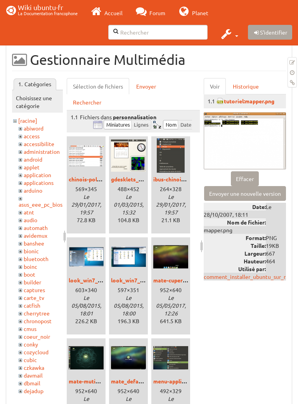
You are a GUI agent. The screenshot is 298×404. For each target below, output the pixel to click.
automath (36, 227)
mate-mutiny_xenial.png (99, 381)
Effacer (245, 178)
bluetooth (36, 258)
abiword (33, 128)
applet (32, 167)
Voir (215, 86)
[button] (228, 34)
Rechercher (87, 102)
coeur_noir (37, 336)
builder (32, 282)
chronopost (38, 320)
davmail (33, 375)
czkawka (34, 367)
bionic (31, 250)
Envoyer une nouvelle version (245, 193)
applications (39, 182)
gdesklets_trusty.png (138, 179)
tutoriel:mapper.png (249, 101)
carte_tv (34, 297)
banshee (34, 243)
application (37, 174)
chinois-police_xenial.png (101, 179)
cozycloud (36, 351)
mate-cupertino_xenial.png (187, 280)
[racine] (27, 120)
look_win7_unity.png (137, 280)
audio (30, 219)
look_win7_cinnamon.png (101, 280)
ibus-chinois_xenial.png (183, 179)
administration (42, 151)
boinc (30, 266)
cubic (30, 359)
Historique (246, 86)
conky (31, 344)
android (33, 159)
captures (34, 289)
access (32, 135)
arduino (33, 190)
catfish (32, 305)
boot (29, 274)
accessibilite (39, 143)
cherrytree (37, 313)
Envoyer (146, 86)
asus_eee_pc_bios (40, 204)
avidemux (35, 235)
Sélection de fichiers (98, 86)
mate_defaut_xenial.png (142, 381)
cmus (30, 328)
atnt (29, 212)
